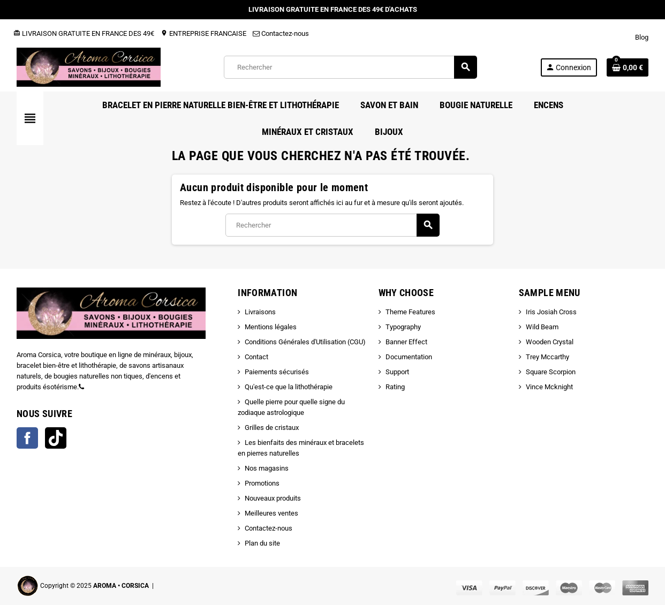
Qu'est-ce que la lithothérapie (289, 387)
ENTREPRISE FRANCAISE (203, 33)
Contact (256, 357)
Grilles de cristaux (272, 428)
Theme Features (410, 312)
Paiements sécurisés (277, 372)
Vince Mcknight (549, 387)
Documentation (409, 357)
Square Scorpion (551, 372)
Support (397, 372)
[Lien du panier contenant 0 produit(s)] (627, 67)
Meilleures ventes (271, 513)
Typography (403, 327)
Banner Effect (406, 342)
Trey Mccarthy (547, 357)
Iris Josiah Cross (551, 312)
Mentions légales (271, 327)
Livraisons (260, 312)
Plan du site (262, 543)
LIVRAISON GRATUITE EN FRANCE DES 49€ (83, 33)
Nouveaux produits (273, 498)
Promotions (262, 483)
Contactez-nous (281, 33)
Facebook (27, 438)
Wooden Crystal (549, 342)
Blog (641, 37)
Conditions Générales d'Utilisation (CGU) (305, 342)
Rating (395, 387)
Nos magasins (267, 468)
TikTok (55, 438)
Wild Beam (542, 327)
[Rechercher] (350, 67)
